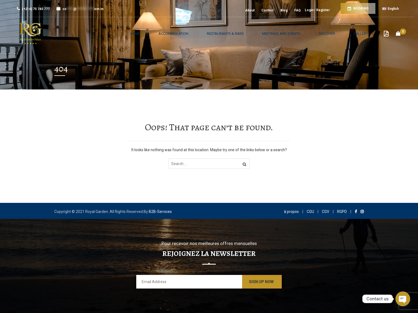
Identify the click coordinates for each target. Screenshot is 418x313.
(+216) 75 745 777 (33, 9)
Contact (267, 10)
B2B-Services (160, 211)
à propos (291, 211)
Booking (358, 9)
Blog (283, 10)
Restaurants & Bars (241, 34)
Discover (336, 34)
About (250, 10)
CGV (325, 211)
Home (160, 34)
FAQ (297, 10)
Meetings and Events (294, 34)
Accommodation (193, 34)
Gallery (364, 34)
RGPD (342, 211)
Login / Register (317, 10)
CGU (310, 211)
